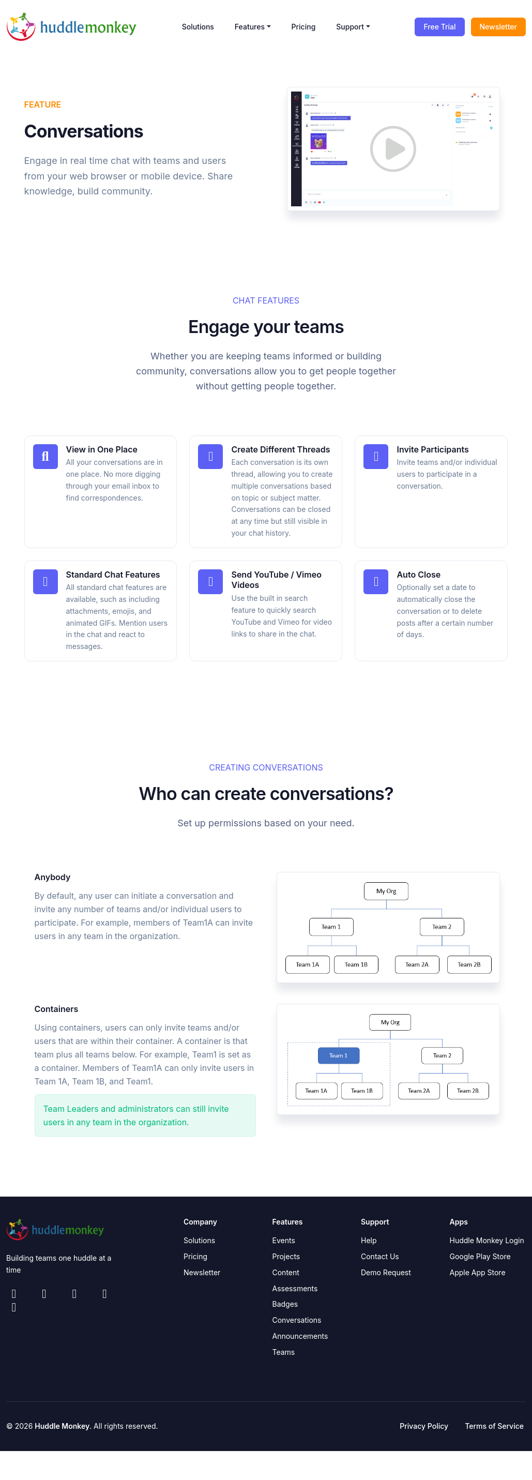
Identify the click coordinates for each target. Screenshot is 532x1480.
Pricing (304, 26)
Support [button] (350, 26)
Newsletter (498, 26)
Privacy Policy (424, 1423)
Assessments (295, 1285)
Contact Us (380, 1254)
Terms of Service (494, 1423)
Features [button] (250, 26)
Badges (285, 1301)
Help (369, 1238)
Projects (286, 1254)
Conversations (297, 1317)
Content (285, 1269)
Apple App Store (478, 1269)
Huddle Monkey (62, 1423)
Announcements (300, 1333)
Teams (283, 1349)
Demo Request (386, 1269)
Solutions (198, 26)
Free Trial (439, 26)
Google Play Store (480, 1254)
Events (283, 1238)
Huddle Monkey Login (487, 1238)
